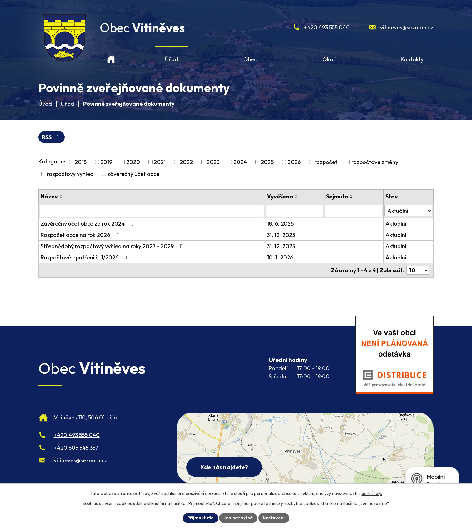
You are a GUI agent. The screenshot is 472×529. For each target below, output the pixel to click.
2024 (240, 162)
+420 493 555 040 (327, 27)
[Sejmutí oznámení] (353, 211)
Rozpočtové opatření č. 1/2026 (85, 257)
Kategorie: (51, 161)
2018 (81, 162)
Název (49, 196)
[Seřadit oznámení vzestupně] (61, 195)
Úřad (171, 59)
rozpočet (325, 162)
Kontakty (412, 59)
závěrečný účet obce (133, 173)
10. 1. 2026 (280, 257)
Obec (250, 59)
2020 (133, 162)
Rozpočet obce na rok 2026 (81, 235)
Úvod (111, 57)
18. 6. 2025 (280, 223)
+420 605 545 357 (76, 447)
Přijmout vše (200, 518)
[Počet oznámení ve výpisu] (417, 270)
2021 (160, 162)
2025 (267, 162)
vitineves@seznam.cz (407, 27)
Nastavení (274, 518)
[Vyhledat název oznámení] (152, 211)
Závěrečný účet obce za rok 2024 (88, 223)
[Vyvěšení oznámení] (294, 211)
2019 (106, 162)
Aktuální (395, 223)
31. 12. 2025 (281, 235)
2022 (186, 162)
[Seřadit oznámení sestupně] (61, 197)
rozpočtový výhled (70, 173)
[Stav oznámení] (408, 210)
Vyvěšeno (280, 196)
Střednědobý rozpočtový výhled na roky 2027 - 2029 (113, 246)
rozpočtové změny (374, 162)
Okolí (329, 59)
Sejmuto (337, 196)
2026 (294, 162)
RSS (52, 137)
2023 (213, 162)
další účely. (372, 493)
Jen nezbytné (238, 518)
